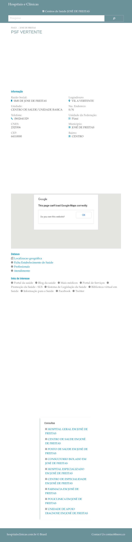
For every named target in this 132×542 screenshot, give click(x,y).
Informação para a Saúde (37, 291)
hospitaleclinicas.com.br (21, 534)
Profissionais (20, 266)
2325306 (16, 127)
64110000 (16, 136)
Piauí (14, 28)
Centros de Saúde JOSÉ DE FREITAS (66, 11)
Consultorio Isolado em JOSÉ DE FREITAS (65, 461)
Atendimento (20, 271)
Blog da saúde (45, 283)
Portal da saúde (22, 283)
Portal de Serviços (92, 283)
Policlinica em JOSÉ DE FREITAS (63, 501)
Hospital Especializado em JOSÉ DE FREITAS (64, 471)
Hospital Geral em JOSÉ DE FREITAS (66, 431)
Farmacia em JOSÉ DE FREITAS (62, 491)
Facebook (63, 291)
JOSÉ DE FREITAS (28, 28)
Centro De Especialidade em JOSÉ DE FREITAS (65, 481)
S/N (71, 109)
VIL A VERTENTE (83, 101)
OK (83, 215)
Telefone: (16, 115)
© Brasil (27, 534)
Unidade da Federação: (83, 115)
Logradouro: (76, 97)
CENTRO (78, 136)
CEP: (14, 133)
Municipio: (75, 124)
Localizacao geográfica (26, 258)
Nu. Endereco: (77, 106)
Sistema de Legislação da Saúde (65, 287)
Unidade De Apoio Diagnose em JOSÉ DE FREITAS (66, 511)
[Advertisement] (66, 62)
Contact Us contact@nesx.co (108, 534)
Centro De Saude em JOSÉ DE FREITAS (65, 441)
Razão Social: (19, 97)
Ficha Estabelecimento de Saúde (32, 262)
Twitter (78, 291)
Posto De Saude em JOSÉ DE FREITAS (66, 451)
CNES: (15, 124)
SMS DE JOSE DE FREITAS (30, 101)
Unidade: (16, 106)
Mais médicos (68, 283)
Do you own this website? (53, 217)
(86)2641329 (21, 118)
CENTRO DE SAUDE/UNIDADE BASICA (36, 109)
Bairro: (73, 133)
